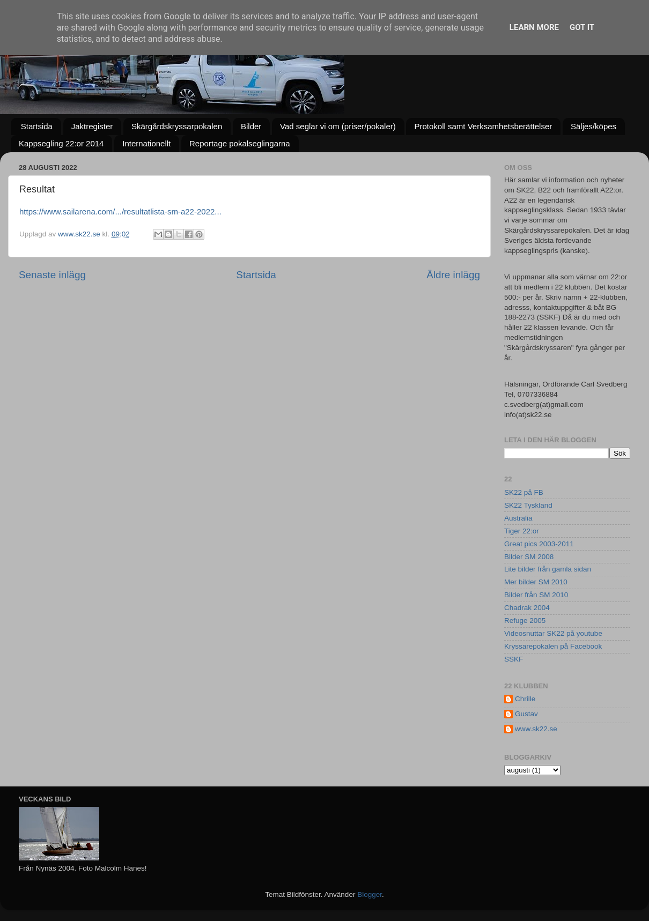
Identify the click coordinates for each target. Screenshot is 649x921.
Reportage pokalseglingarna (239, 143)
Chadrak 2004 (527, 608)
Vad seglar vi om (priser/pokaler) (338, 126)
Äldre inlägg (453, 274)
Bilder (251, 126)
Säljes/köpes (593, 126)
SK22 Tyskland (528, 505)
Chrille (525, 699)
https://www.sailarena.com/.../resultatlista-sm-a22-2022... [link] (120, 211)
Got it (582, 27)
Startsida (37, 126)
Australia (518, 518)
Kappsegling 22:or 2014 (61, 143)
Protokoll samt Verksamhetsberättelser (483, 126)
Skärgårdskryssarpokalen (176, 126)
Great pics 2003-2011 (539, 544)
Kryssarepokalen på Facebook (553, 646)
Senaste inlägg (52, 274)
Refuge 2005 (524, 621)
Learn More (534, 27)
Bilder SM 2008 (529, 557)
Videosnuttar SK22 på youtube (553, 633)
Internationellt (146, 143)
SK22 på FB (523, 492)
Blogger (369, 894)
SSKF (513, 659)
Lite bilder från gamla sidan (547, 569)
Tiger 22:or (521, 531)
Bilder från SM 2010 (536, 595)
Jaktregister (92, 126)
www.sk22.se (536, 729)
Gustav (526, 714)
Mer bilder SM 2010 (535, 582)
